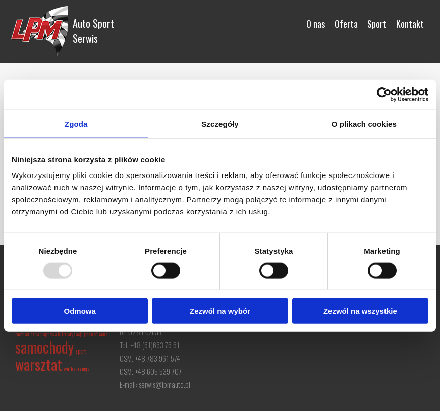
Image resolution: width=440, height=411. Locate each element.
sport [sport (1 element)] (80, 351)
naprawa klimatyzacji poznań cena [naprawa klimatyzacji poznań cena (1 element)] (73, 334)
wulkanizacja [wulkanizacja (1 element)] (76, 368)
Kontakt (410, 23)
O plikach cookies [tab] (364, 123)
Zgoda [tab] (76, 123)
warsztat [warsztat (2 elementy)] (38, 364)
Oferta (346, 23)
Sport (377, 23)
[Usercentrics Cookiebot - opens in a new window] (384, 94)
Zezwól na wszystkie (360, 311)
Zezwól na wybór (220, 311)
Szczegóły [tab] (219, 123)
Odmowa (80, 311)
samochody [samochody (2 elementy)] (44, 347)
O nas (315, 23)
